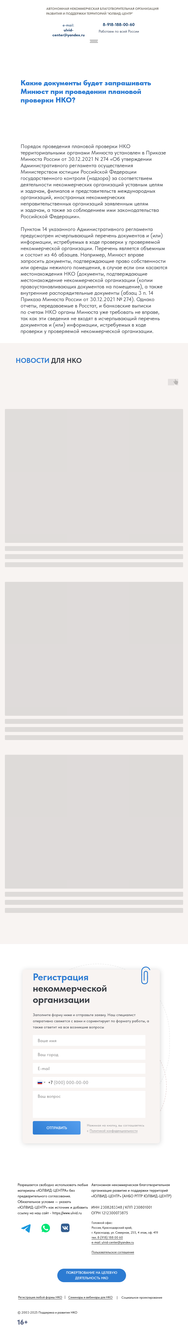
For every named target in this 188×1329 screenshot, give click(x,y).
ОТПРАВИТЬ (57, 1128)
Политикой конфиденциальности (114, 1131)
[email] (89, 1068)
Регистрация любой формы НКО (40, 1297)
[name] (89, 1040)
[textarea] (89, 1104)
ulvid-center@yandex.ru (68, 30)
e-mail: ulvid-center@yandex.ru (113, 1242)
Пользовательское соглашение (113, 1252)
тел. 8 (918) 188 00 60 (107, 1237)
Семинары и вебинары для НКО (90, 1297)
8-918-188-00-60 (119, 24)
